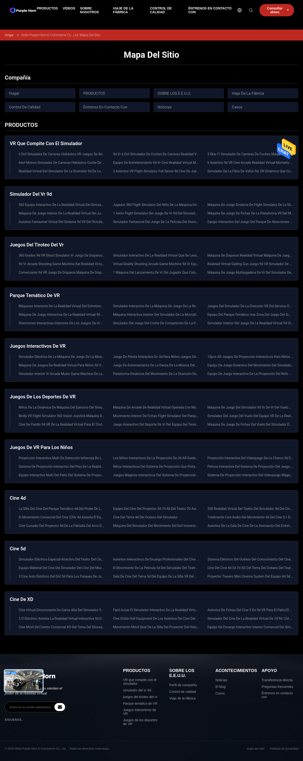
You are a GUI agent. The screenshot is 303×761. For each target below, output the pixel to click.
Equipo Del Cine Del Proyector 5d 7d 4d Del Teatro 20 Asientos (158, 509)
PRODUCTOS (94, 93)
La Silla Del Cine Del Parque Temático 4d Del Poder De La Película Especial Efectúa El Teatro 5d (88, 509)
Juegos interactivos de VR (139, 712)
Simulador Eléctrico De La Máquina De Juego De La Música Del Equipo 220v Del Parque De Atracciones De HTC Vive (104, 357)
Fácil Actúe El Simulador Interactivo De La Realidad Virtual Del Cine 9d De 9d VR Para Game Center (185, 610)
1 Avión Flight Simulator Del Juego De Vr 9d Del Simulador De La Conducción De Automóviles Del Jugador (190, 213)
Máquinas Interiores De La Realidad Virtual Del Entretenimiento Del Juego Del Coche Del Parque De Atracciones (100, 306)
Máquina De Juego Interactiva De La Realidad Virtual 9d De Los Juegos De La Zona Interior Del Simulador (96, 314)
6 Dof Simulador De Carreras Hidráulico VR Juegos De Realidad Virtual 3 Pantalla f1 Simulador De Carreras (97, 154)
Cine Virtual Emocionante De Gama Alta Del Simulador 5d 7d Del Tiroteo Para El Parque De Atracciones (94, 610)
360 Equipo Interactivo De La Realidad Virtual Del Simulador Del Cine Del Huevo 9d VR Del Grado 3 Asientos (97, 205)
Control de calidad (182, 692)
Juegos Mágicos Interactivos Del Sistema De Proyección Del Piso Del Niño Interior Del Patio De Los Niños (190, 475)
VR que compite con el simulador (139, 681)
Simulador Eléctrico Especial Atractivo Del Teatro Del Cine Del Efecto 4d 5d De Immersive (84, 559)
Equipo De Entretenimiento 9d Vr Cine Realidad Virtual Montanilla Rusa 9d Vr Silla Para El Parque (183, 163)
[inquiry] (59, 707)
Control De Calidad (24, 107)
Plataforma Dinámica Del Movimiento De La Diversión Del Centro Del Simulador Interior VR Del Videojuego (190, 374)
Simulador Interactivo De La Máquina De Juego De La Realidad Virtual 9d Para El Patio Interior (181, 306)
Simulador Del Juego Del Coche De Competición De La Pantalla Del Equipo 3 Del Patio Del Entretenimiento (190, 323)
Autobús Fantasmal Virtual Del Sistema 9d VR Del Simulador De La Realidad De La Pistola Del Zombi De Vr (97, 222)
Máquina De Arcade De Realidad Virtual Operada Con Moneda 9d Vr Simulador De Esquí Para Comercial (189, 407)
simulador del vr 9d (137, 690)
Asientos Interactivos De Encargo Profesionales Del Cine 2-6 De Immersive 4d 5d (172, 559)
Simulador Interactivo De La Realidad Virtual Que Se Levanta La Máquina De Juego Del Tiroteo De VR (186, 255)
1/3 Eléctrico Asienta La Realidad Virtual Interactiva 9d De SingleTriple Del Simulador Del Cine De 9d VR (94, 618)
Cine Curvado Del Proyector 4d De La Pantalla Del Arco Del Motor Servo (71, 526)
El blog (220, 687)
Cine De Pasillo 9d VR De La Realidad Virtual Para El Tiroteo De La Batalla (72, 424)
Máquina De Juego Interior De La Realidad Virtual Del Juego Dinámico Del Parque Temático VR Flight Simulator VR (103, 213)
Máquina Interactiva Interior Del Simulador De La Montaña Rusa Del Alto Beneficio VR (175, 314)
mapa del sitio (255, 748)
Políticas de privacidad (284, 748)
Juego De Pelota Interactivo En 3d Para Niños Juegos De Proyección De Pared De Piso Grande (182, 357)
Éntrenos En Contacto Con (105, 107)
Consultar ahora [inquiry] (278, 10)
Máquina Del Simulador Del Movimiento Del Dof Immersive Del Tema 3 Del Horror (172, 526)
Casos (237, 107)
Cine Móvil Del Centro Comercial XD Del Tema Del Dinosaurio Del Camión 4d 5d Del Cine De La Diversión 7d (97, 627)
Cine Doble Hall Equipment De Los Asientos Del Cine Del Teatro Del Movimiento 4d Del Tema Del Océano (189, 618)
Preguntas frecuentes (277, 687)
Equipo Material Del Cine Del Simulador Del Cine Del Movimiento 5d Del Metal (75, 568)
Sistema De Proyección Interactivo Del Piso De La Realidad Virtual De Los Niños (77, 466)
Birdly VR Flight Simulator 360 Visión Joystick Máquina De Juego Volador (72, 416)
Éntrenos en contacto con (277, 695)
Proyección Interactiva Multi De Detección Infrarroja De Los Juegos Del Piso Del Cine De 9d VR (88, 458)
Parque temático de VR (140, 703)
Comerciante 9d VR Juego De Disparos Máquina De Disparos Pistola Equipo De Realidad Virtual (89, 272)
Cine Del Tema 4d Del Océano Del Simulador (145, 517)
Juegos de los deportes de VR (140, 722)
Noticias (165, 107)
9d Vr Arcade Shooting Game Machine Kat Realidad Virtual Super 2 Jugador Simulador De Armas (90, 264)
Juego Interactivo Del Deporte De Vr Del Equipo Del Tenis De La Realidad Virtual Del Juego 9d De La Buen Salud (194, 424)
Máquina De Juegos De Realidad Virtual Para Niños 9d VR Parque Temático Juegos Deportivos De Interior (96, 365)
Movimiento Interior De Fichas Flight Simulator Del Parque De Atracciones (167, 416)
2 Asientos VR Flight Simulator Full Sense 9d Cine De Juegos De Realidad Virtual (172, 171)
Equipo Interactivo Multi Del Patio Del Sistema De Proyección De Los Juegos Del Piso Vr (83, 475)
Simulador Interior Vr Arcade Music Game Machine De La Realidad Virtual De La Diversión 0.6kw (89, 374)
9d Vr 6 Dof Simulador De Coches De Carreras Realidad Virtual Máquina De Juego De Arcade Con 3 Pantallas (192, 154)
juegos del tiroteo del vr (140, 697)
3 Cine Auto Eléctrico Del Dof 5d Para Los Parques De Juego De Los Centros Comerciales (84, 576)
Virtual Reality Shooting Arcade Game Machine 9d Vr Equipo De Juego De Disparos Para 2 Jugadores (187, 264)
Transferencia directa (277, 680)
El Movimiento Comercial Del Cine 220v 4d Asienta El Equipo (63, 517)
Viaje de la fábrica (182, 698)
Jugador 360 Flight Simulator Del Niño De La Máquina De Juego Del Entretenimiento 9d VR (179, 205)
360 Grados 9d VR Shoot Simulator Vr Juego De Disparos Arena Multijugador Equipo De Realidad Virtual (95, 255)
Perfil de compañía (183, 685)
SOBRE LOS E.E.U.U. (174, 93)
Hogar (9, 35)
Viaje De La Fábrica (248, 93)
